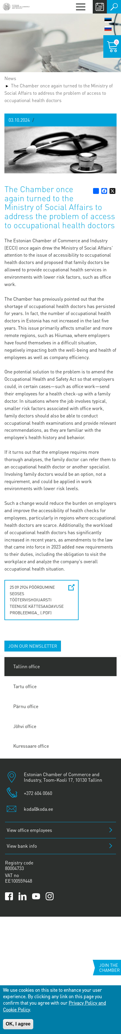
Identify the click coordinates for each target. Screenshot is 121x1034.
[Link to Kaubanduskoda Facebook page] (9, 896)
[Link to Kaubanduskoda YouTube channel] (36, 896)
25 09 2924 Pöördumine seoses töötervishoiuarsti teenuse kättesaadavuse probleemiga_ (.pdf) (37, 599)
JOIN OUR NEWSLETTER (32, 646)
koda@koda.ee (38, 809)
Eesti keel (108, 20)
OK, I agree (18, 1023)
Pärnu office (25, 706)
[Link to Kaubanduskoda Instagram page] (50, 896)
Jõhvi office (24, 726)
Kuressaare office (31, 746)
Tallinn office (26, 666)
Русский (108, 28)
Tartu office (25, 686)
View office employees (29, 830)
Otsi (114, 6)
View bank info (22, 846)
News (10, 78)
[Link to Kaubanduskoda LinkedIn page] (22, 896)
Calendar (100, 6)
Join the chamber (109, 967)
